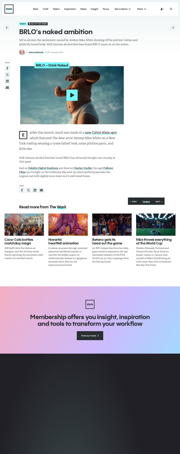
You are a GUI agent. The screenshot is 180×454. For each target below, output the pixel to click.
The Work (146, 201)
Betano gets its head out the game (107, 241)
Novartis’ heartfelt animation (63, 241)
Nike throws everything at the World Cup (154, 241)
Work (23, 24)
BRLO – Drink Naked (50, 65)
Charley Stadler (83, 167)
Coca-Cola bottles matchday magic (18, 241)
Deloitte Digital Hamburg (43, 167)
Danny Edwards (36, 52)
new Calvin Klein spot (101, 132)
